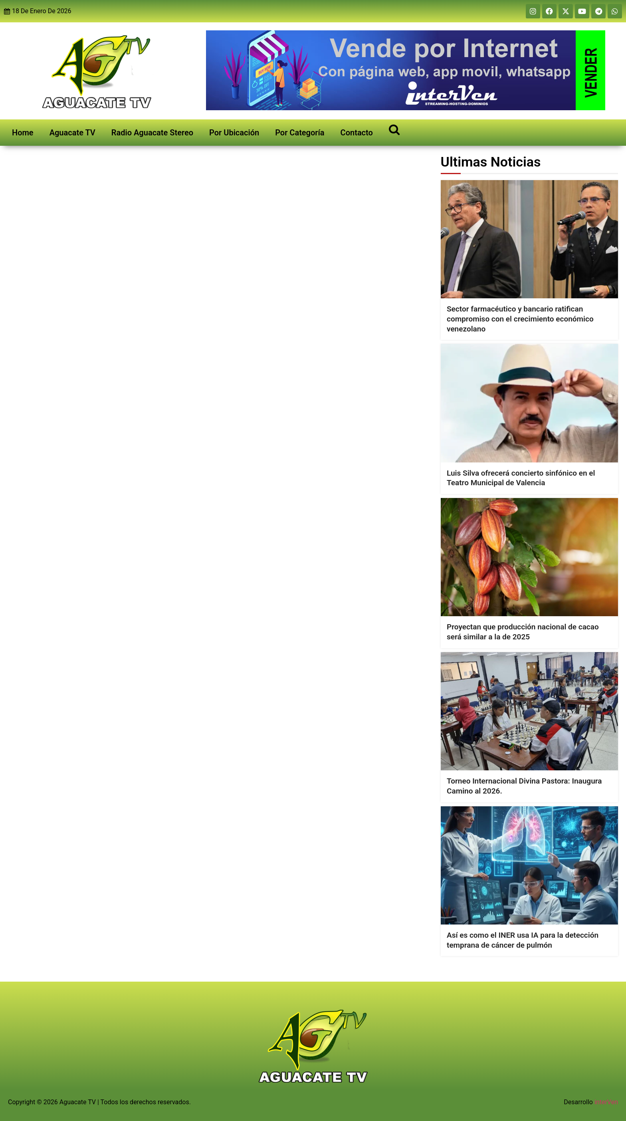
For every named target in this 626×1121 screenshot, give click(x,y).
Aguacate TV (72, 132)
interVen (606, 1102)
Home (23, 132)
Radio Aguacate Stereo (152, 132)
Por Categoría (299, 132)
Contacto (357, 132)
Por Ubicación (234, 132)
